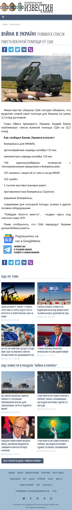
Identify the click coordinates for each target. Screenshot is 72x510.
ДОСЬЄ (32, 479)
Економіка (15, 479)
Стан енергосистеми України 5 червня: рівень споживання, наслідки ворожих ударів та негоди (53, 400)
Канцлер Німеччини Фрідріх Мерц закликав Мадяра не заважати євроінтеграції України (15, 445)
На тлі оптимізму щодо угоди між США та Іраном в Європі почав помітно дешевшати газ (17, 352)
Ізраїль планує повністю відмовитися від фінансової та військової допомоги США (53, 310)
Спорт (50, 479)
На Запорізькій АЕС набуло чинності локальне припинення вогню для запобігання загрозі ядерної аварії (16, 402)
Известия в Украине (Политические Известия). (37, 505)
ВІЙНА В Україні (18, 33)
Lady (38, 485)
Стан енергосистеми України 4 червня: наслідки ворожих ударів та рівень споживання (53, 444)
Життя (59, 479)
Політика (46, 472)
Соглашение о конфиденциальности (32, 491)
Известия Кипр (27, 485)
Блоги (20, 472)
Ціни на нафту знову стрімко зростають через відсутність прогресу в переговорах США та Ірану (17, 311)
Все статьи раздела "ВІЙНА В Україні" (22, 460)
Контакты (47, 485)
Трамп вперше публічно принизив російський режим (52, 350)
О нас (54, 491)
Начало (11, 472)
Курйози (41, 479)
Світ (24, 479)
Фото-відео (58, 472)
